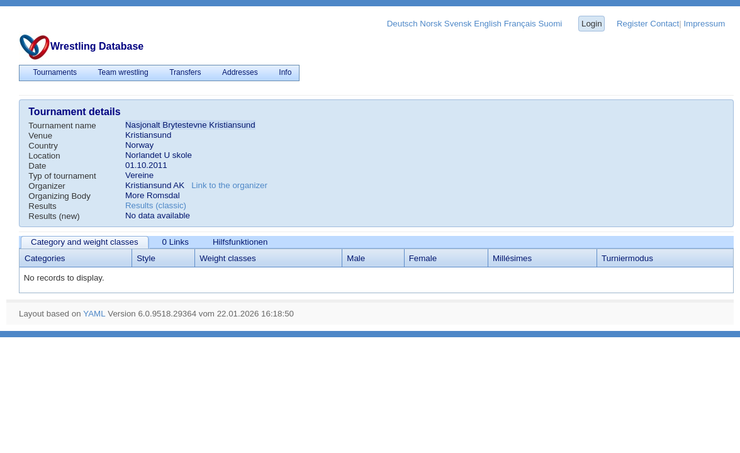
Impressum (704, 23)
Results (42, 206)
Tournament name (62, 125)
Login (591, 23)
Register (632, 23)
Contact (664, 23)
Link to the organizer (229, 185)
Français (520, 23)
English (488, 23)
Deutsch (402, 23)
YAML (94, 313)
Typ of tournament (62, 176)
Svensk (458, 23)
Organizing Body (59, 196)
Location (44, 155)
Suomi (550, 23)
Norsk (431, 23)
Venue (40, 135)
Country (43, 145)
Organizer (46, 186)
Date (37, 166)
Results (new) (53, 216)
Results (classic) (155, 205)
